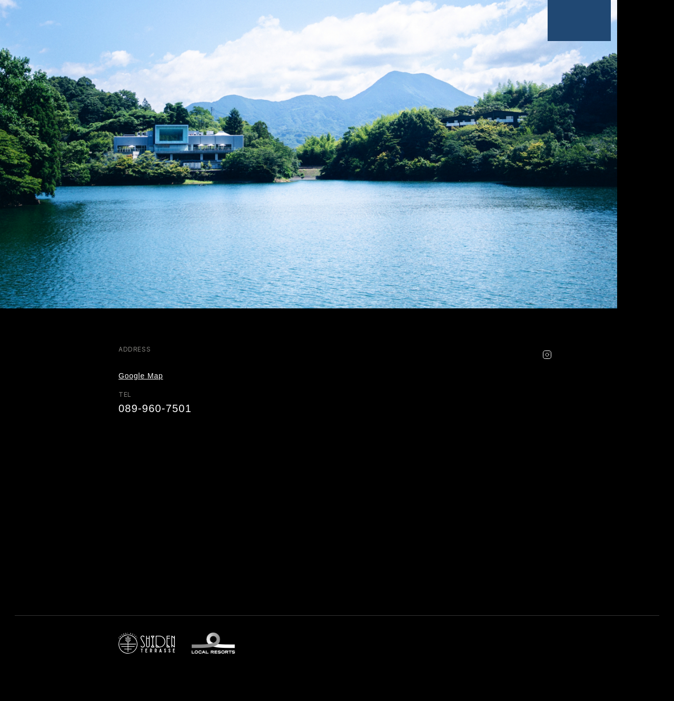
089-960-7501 (155, 408)
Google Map (140, 376)
